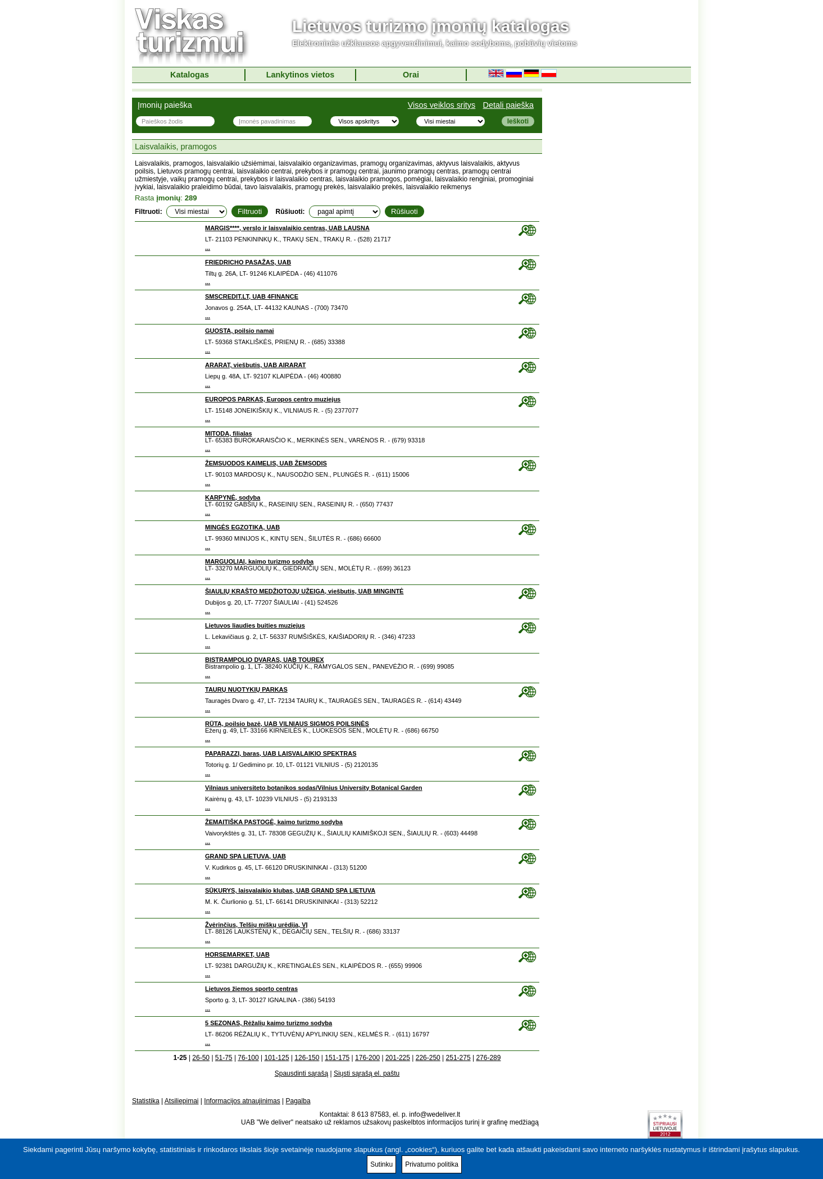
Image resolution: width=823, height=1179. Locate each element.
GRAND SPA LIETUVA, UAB (245, 856)
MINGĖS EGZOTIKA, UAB (242, 527)
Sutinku (381, 1164)
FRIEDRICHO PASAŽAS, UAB (248, 262)
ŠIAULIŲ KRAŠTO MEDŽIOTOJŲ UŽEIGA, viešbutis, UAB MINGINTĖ (304, 591)
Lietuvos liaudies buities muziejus (255, 625)
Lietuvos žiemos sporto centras (251, 988)
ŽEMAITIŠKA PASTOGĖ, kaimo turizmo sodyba (274, 822)
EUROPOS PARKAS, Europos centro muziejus (272, 399)
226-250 (428, 1058)
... (207, 247)
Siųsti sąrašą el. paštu (366, 1073)
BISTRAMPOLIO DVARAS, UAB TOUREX (264, 659)
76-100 (248, 1058)
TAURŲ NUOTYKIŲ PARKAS (246, 689)
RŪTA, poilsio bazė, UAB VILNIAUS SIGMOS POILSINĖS (287, 723)
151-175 (337, 1058)
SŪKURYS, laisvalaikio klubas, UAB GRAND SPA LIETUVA (290, 890)
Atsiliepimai (182, 1101)
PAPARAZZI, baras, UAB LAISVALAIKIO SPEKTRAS (281, 753)
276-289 (488, 1058)
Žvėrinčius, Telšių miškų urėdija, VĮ (256, 924)
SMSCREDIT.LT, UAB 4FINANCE (251, 296)
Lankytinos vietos (300, 74)
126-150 (306, 1058)
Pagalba (298, 1101)
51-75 (224, 1058)
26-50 (201, 1058)
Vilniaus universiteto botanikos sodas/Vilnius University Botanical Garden (313, 787)
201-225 (397, 1058)
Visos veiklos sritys (442, 104)
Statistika (146, 1101)
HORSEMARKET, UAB (237, 954)
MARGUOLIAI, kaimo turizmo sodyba (259, 561)
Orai (411, 74)
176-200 (367, 1058)
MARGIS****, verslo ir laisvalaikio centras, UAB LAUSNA (287, 228)
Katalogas (189, 74)
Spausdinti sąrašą (301, 1073)
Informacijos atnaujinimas (242, 1101)
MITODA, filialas (228, 433)
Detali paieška (508, 104)
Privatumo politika (431, 1164)
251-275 (458, 1058)
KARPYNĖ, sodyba (232, 497)
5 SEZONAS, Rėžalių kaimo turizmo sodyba (268, 1023)
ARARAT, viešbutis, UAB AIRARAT (255, 365)
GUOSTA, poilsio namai (239, 330)
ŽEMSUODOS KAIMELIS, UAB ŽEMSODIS (266, 463)
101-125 (277, 1058)
